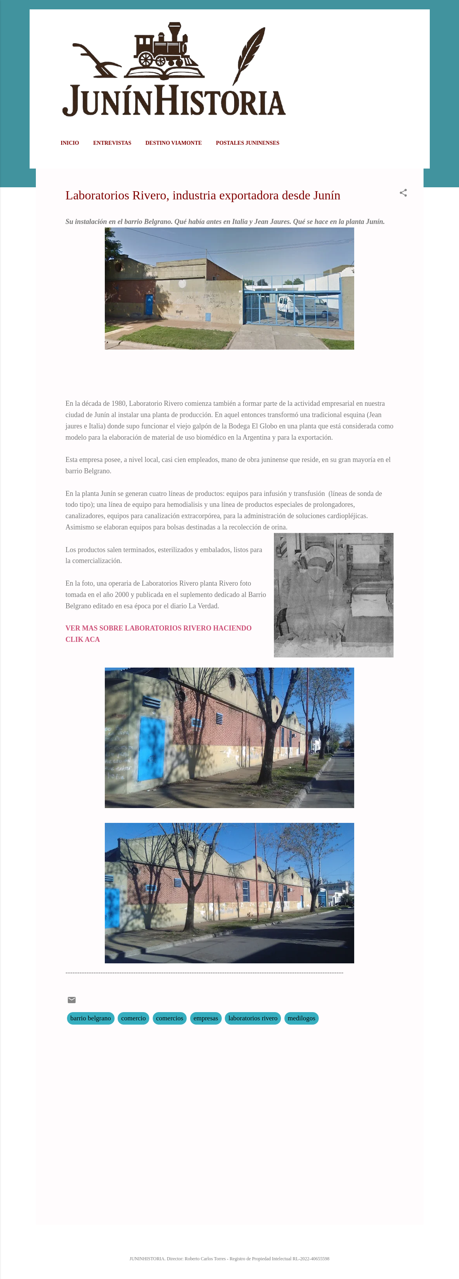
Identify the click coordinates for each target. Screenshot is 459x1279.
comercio (133, 1018)
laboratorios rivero (252, 1018)
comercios (170, 1018)
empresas (206, 1018)
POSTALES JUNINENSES (247, 143)
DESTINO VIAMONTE (173, 143)
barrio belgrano (91, 1018)
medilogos (302, 1018)
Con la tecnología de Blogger (229, 1242)
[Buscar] (419, 21)
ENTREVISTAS (112, 143)
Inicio (70, 143)
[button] (403, 194)
